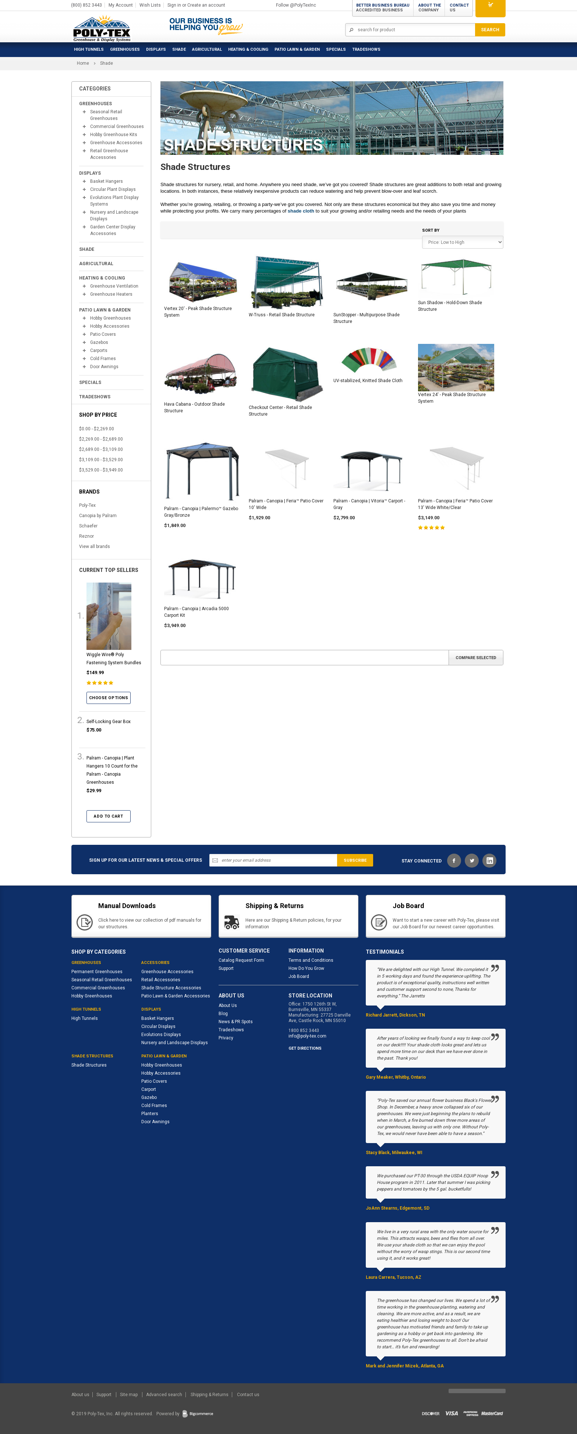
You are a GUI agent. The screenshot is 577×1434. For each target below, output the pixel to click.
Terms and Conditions (310, 960)
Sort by (430, 230)
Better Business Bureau (383, 8)
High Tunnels (89, 49)
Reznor (86, 536)
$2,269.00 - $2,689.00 (101, 439)
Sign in (174, 5)
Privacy (226, 1037)
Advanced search (164, 1394)
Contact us (248, 1394)
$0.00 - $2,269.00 (96, 428)
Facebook (454, 861)
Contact (459, 8)
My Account (121, 5)
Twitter (472, 861)
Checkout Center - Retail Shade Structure (280, 411)
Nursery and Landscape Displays (114, 215)
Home (83, 63)
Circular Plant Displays (113, 189)
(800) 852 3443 (86, 5)
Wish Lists (150, 5)
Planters (149, 1113)
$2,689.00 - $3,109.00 (101, 449)
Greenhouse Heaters (111, 294)
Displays (156, 49)
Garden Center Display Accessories (112, 230)
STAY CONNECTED (421, 861)
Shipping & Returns (210, 1394)
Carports (98, 350)
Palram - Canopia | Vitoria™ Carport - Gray (369, 504)
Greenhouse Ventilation (114, 286)
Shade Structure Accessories (171, 987)
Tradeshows (231, 1029)
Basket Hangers (106, 181)
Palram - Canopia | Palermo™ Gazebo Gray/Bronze (201, 512)
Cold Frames (103, 358)
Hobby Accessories (110, 326)
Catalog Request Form (241, 960)
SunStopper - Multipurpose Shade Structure (366, 318)
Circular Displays (158, 1026)
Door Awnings (104, 366)
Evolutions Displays (161, 1034)
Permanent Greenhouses (97, 971)
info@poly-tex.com (307, 1036)
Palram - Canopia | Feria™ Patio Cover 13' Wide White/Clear (455, 504)
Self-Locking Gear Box (108, 721)
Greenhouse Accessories (116, 142)
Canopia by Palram (98, 515)
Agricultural (207, 49)
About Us (228, 1005)
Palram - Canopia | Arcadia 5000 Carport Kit (196, 612)
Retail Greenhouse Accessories (109, 154)
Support (226, 968)
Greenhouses (125, 49)
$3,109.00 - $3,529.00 (101, 459)
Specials (336, 49)
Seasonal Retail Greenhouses (106, 115)
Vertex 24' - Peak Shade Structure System (452, 398)
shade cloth (301, 211)
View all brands (94, 546)
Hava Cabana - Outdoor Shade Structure (194, 407)
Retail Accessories (160, 979)
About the (429, 8)
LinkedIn (489, 861)
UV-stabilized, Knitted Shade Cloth (368, 380)
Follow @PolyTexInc (296, 5)
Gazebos (99, 342)
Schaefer (88, 526)
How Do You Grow (306, 968)
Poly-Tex (87, 505)
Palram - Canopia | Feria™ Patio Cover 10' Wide (286, 504)
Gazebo (149, 1097)
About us (81, 1394)
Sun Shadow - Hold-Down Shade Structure (450, 306)
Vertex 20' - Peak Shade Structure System (198, 312)
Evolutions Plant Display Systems (114, 201)
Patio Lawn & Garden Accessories (175, 996)
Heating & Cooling (248, 49)
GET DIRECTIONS (305, 1048)
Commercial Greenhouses (117, 126)
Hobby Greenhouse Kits (113, 134)
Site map (129, 1394)
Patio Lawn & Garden (297, 49)
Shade (179, 49)
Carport (148, 1089)
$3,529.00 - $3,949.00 (101, 470)
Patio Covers (103, 334)
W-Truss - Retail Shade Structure (282, 314)
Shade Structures (89, 1065)
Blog (223, 1013)
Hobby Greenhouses (110, 318)
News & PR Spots (236, 1021)
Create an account (206, 5)
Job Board (298, 976)
